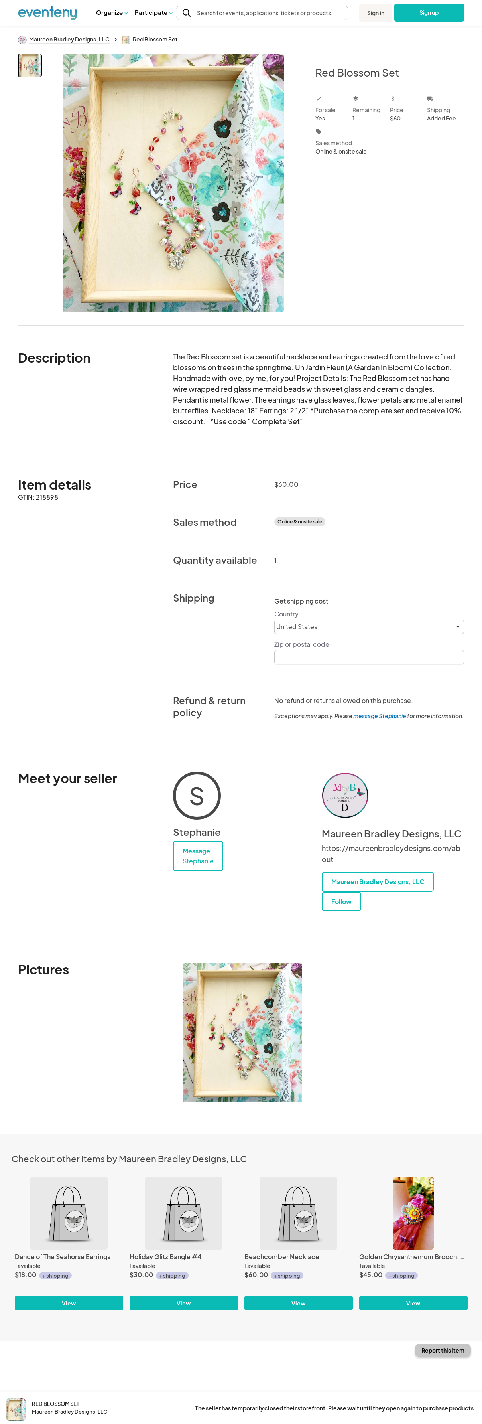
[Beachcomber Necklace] (298, 1213)
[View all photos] (173, 182)
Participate (153, 12)
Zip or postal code (301, 644)
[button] (112, 12)
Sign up (429, 12)
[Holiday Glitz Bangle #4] (184, 1213)
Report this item (442, 1350)
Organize (112, 12)
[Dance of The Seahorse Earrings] (69, 1213)
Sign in (375, 12)
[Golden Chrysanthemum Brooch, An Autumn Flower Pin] (413, 1213)
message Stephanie (379, 715)
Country (286, 614)
